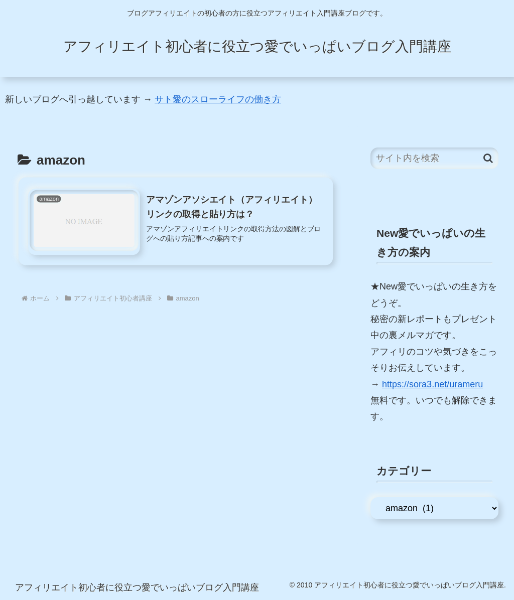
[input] (434, 158)
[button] (488, 158)
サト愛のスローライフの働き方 (218, 99)
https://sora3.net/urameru (432, 384)
